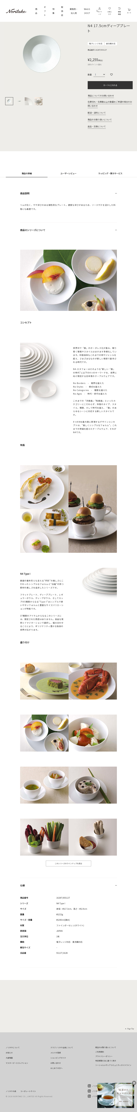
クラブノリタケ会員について (61, 1047)
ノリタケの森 (11, 1091)
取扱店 (62, 11)
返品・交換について (97, 126)
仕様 (22, 885)
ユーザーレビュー (68, 173)
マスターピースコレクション (17, 1063)
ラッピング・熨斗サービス (110, 173)
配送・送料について (97, 112)
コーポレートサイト (28, 1091)
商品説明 (24, 193)
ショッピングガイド (58, 1058)
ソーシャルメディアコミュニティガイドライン (113, 1065)
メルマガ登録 (55, 1052)
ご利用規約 (99, 1052)
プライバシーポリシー (104, 1056)
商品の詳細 (27, 173)
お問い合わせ (55, 1063)
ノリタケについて (13, 1047)
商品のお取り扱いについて (100, 119)
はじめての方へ (56, 1068)
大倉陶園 (9, 1058)
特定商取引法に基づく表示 (105, 1060)
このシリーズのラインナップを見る (68, 863)
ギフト (45, 11)
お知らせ (9, 1052)
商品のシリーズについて (32, 230)
